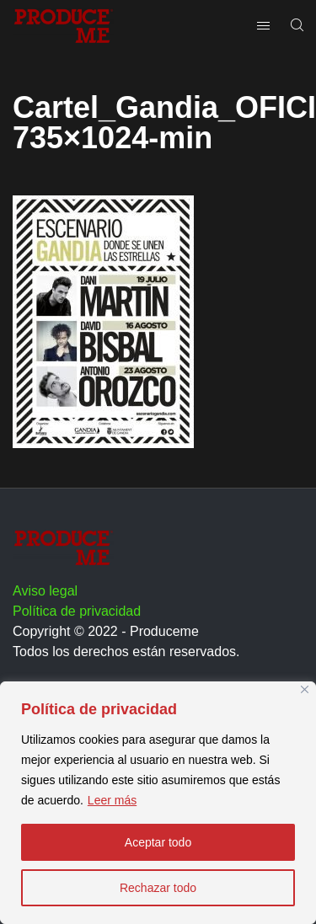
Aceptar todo (158, 842)
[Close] (304, 689)
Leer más (112, 800)
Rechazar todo (158, 888)
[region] (158, 802)
